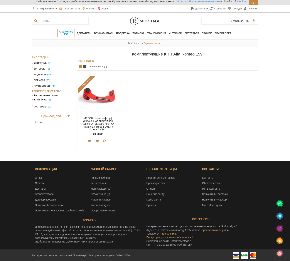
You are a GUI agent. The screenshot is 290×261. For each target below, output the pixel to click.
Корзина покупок (100, 205)
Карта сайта (153, 199)
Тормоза (39, 80)
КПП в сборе (40, 99)
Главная (132, 43)
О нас (38, 177)
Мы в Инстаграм (212, 205)
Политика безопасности (49, 205)
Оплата (39, 183)
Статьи (150, 188)
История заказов (101, 199)
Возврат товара (44, 194)
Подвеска (40, 74)
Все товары (40, 57)
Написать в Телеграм (215, 194)
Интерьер (40, 69)
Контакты (207, 177)
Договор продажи (45, 199)
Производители (155, 183)
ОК (254, 3)
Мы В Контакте (211, 188)
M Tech (40, 122)
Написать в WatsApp (214, 199)
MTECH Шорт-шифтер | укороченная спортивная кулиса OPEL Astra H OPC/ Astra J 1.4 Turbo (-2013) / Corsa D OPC (98, 124)
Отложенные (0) (98, 66)
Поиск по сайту (155, 194)
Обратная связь (211, 183)
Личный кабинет (100, 177)
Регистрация (98, 183)
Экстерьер (40, 106)
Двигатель (40, 63)
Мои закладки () (101, 188)
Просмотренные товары (160, 177)
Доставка (40, 188)
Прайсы (151, 205)
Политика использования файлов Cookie (59, 210)
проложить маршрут (214, 230)
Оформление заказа (103, 210)
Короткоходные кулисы (46, 95)
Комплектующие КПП (45, 91)
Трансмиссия (42, 86)
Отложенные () (100, 194)
